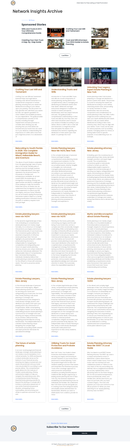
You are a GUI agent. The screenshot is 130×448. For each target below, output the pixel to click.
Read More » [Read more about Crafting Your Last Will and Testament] (19, 141)
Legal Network (70, 445)
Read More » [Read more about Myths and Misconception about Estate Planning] (91, 271)
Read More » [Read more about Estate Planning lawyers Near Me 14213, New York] (55, 207)
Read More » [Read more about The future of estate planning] (19, 399)
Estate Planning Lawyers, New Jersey (28, 279)
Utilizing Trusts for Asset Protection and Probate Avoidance (63, 345)
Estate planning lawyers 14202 (99, 279)
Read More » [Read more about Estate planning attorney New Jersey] (91, 207)
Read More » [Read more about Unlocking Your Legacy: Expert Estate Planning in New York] (91, 141)
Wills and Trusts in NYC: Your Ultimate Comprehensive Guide (32, 31)
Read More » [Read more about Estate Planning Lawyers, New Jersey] (19, 336)
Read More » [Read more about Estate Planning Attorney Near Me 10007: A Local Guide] (91, 399)
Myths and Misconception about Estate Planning (100, 215)
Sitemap (59, 445)
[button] (65, 55)
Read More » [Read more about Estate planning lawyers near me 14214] (19, 271)
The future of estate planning (25, 344)
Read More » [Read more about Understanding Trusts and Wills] (55, 141)
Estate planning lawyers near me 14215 (63, 215)
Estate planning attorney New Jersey (99, 149)
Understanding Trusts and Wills (64, 90)
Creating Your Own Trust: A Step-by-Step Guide (33, 41)
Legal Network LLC (72, 444)
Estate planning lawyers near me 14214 (27, 215)
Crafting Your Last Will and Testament (75, 30)
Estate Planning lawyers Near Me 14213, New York (63, 149)
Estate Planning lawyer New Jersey (62, 279)
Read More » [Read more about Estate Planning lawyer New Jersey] (55, 336)
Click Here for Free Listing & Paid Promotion (92, 3)
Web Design (63, 445)
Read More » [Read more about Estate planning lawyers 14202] (91, 336)
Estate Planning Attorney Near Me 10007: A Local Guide (99, 345)
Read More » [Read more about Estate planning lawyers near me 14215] (55, 271)
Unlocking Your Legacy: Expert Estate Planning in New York (99, 89)
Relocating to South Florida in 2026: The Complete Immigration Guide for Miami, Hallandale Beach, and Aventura (29, 153)
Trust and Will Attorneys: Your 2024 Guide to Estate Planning (77, 42)
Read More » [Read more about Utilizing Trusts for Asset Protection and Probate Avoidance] (55, 399)
